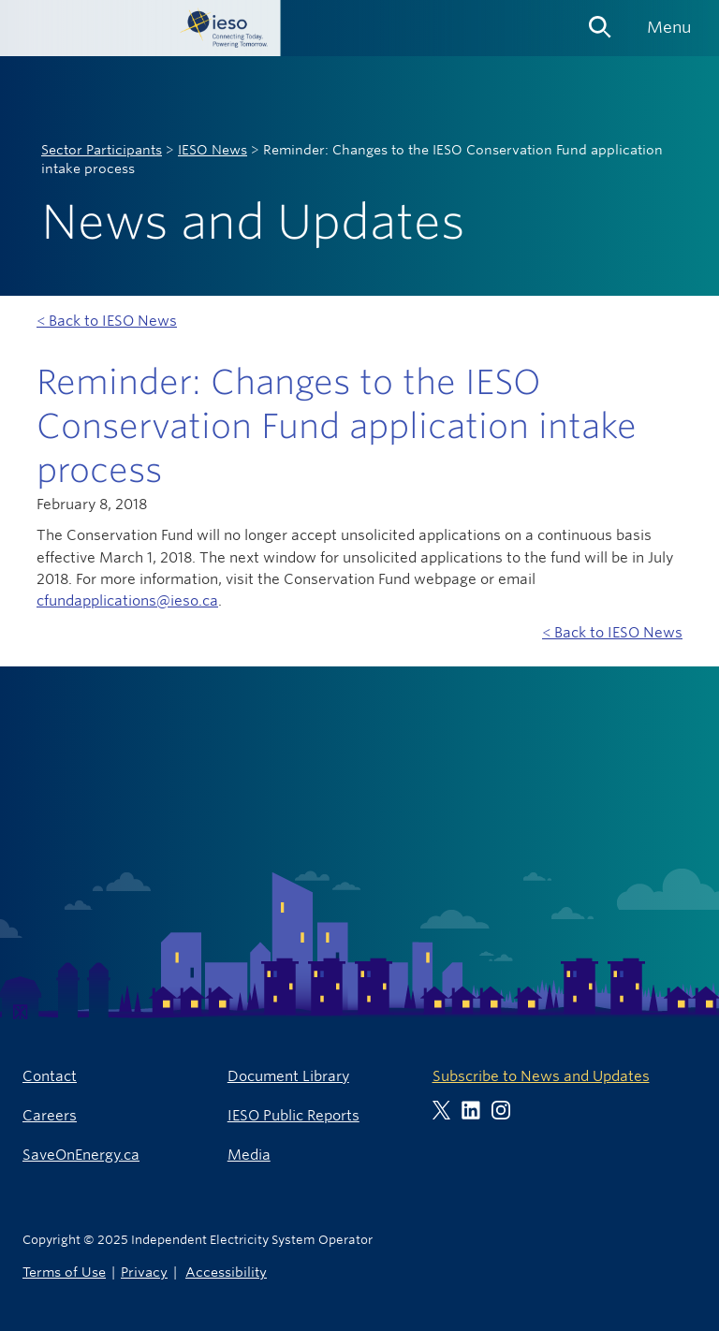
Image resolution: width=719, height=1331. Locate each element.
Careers (49, 1115)
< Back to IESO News (107, 320)
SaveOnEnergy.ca (80, 1154)
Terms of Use (64, 1272)
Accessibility (226, 1272)
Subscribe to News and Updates (541, 1076)
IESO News (212, 149)
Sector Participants (101, 149)
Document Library (288, 1076)
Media (249, 1154)
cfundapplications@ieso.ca (127, 600)
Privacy (144, 1272)
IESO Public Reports (293, 1115)
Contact (49, 1076)
